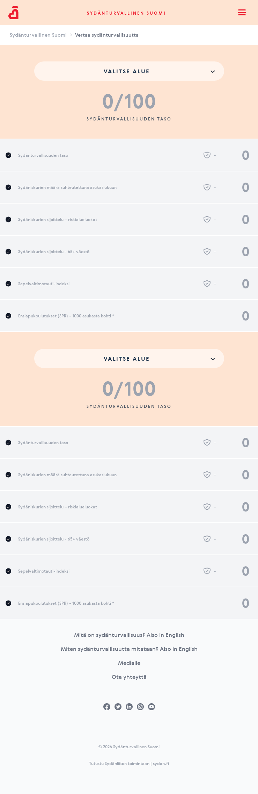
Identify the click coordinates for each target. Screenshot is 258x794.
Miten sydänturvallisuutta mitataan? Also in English (129, 649)
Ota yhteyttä (129, 677)
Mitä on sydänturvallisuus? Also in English (129, 635)
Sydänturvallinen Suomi (126, 13)
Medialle (129, 663)
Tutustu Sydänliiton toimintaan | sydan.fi (129, 763)
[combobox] (129, 71)
